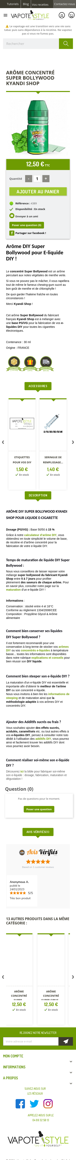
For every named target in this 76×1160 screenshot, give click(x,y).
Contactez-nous (64, 4)
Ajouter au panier (38, 191)
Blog (26, 4)
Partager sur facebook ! (30, 233)
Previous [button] (3, 443)
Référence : (22, 203)
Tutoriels (13, 4)
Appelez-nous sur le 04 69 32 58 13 (41, 1117)
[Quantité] (37, 178)
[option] (21, 444)
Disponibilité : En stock (30, 209)
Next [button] (73, 443)
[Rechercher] (38, 43)
